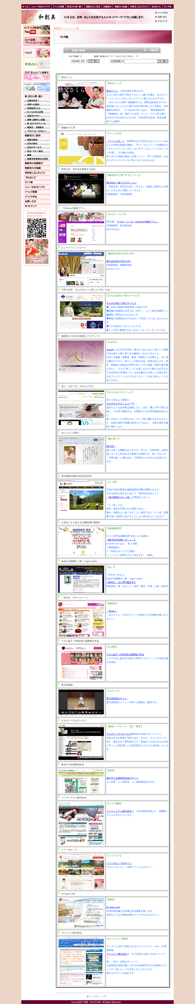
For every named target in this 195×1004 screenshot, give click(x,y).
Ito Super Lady (68, 893)
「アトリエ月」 (114, 141)
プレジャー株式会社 (71, 932)
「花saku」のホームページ (74, 597)
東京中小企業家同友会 (72, 764)
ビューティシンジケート (73, 247)
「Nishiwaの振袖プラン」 (74, 208)
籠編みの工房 (68, 127)
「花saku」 (111, 611)
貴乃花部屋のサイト (116, 698)
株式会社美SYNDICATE (118, 261)
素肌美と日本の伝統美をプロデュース (80, 336)
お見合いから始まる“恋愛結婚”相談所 (80, 522)
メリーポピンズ (69, 849)
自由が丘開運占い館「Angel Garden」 (80, 561)
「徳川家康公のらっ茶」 (119, 497)
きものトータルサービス (73, 720)
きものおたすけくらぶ (117, 403)
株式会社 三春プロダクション (121, 182)
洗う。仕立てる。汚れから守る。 (78, 386)
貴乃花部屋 (67, 685)
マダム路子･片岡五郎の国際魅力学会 (80, 641)
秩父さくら (67, 77)
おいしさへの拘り (70, 432)
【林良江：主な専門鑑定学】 (121, 582)
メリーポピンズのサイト (119, 863)
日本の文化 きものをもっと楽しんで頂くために (86, 289)
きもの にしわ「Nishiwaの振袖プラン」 (138, 221)
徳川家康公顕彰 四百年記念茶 (76, 476)
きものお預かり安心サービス (121, 303)
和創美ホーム (61, 28)
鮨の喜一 (111, 446)
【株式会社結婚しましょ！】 (121, 539)
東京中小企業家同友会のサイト (122, 778)
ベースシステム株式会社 (73, 797)
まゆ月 (109, 349)
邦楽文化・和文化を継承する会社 (78, 169)
